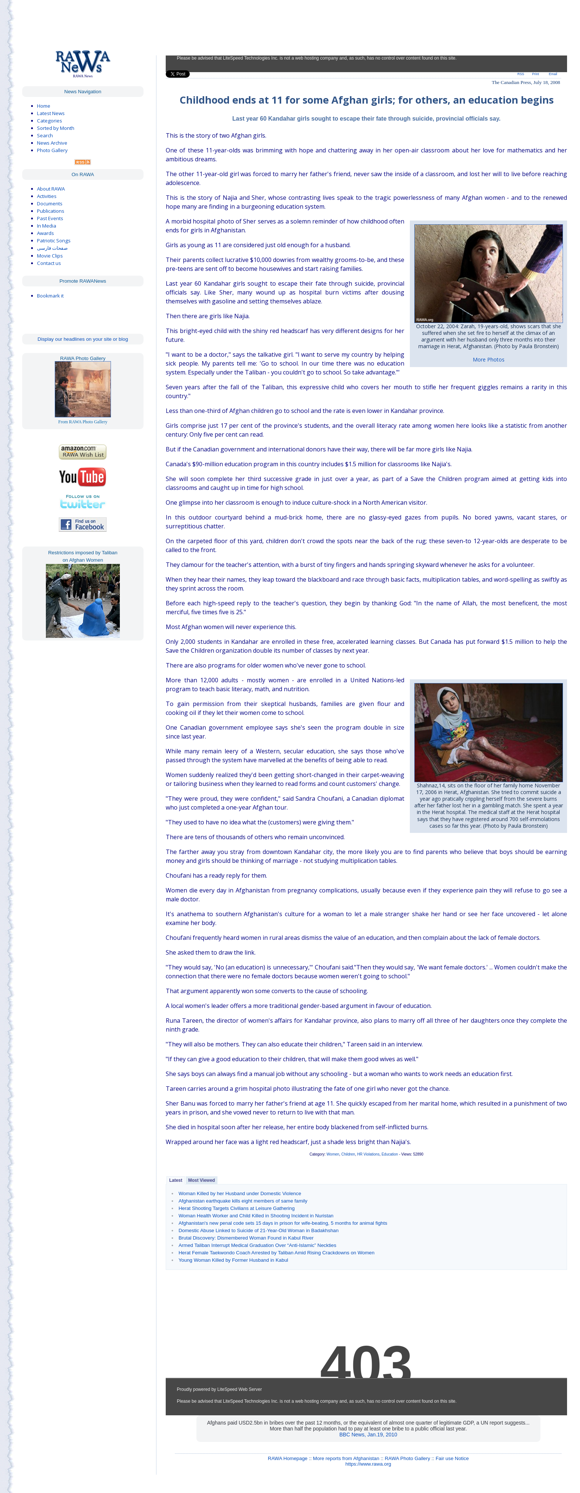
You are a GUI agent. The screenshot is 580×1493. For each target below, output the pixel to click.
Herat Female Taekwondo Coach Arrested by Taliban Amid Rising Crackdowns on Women (277, 1252)
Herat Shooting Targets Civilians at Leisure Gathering (237, 1208)
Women (333, 1154)
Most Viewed (201, 1180)
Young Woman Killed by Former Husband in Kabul (233, 1260)
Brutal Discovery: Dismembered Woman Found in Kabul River (246, 1238)
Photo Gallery (52, 150)
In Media (46, 225)
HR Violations (368, 1154)
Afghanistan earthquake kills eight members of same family (243, 1201)
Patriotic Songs (54, 240)
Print (535, 74)
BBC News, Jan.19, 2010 (368, 1434)
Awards (45, 233)
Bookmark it (50, 295)
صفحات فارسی (52, 248)
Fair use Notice (452, 1458)
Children (348, 1154)
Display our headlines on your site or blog (83, 339)
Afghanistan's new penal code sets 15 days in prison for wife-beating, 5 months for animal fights (283, 1223)
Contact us (49, 263)
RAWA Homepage (287, 1458)
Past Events (50, 218)
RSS (520, 74)
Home (43, 105)
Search (45, 135)
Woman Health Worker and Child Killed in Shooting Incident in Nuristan (256, 1215)
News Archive (52, 142)
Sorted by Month (55, 128)
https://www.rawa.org (368, 1464)
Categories (49, 120)
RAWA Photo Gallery (407, 1458)
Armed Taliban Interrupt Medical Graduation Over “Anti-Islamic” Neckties (257, 1245)
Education (389, 1154)
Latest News (51, 113)
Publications (50, 211)
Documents (50, 203)
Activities (47, 196)
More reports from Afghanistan (346, 1458)
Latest (175, 1180)
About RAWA (51, 188)
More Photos (489, 359)
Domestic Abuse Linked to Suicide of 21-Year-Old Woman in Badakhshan (259, 1230)
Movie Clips (50, 255)
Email (553, 74)
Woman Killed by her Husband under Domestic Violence (240, 1193)
